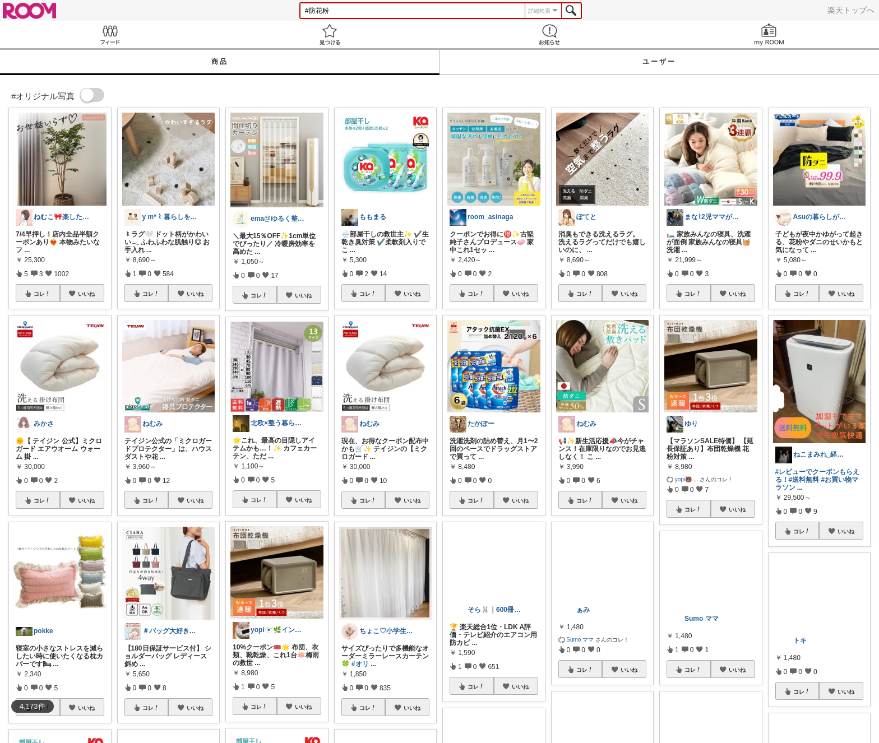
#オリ (360, 664)
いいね (86, 293)
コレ (42, 293)
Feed (110, 34)
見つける (330, 34)
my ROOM (769, 34)
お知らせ (549, 34)
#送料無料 (804, 480)
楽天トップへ (851, 10)
